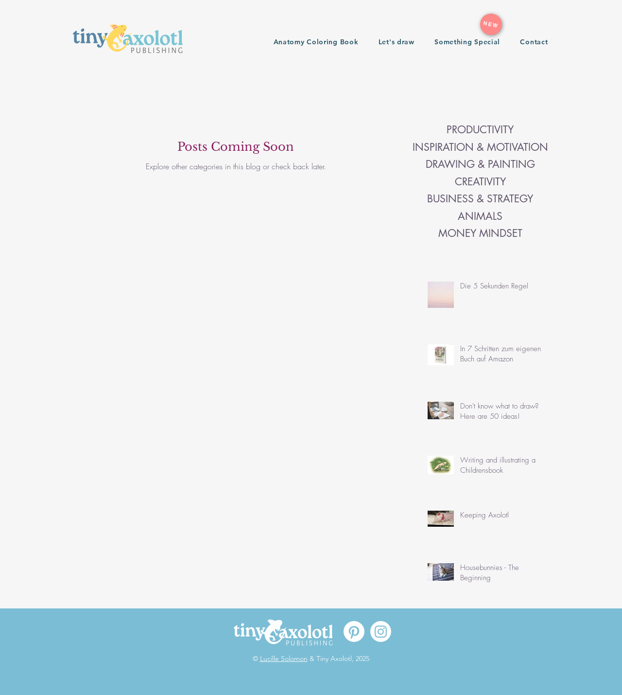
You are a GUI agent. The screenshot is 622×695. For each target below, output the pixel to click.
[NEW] (490, 24)
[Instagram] (380, 631)
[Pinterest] (354, 631)
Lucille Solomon (284, 658)
